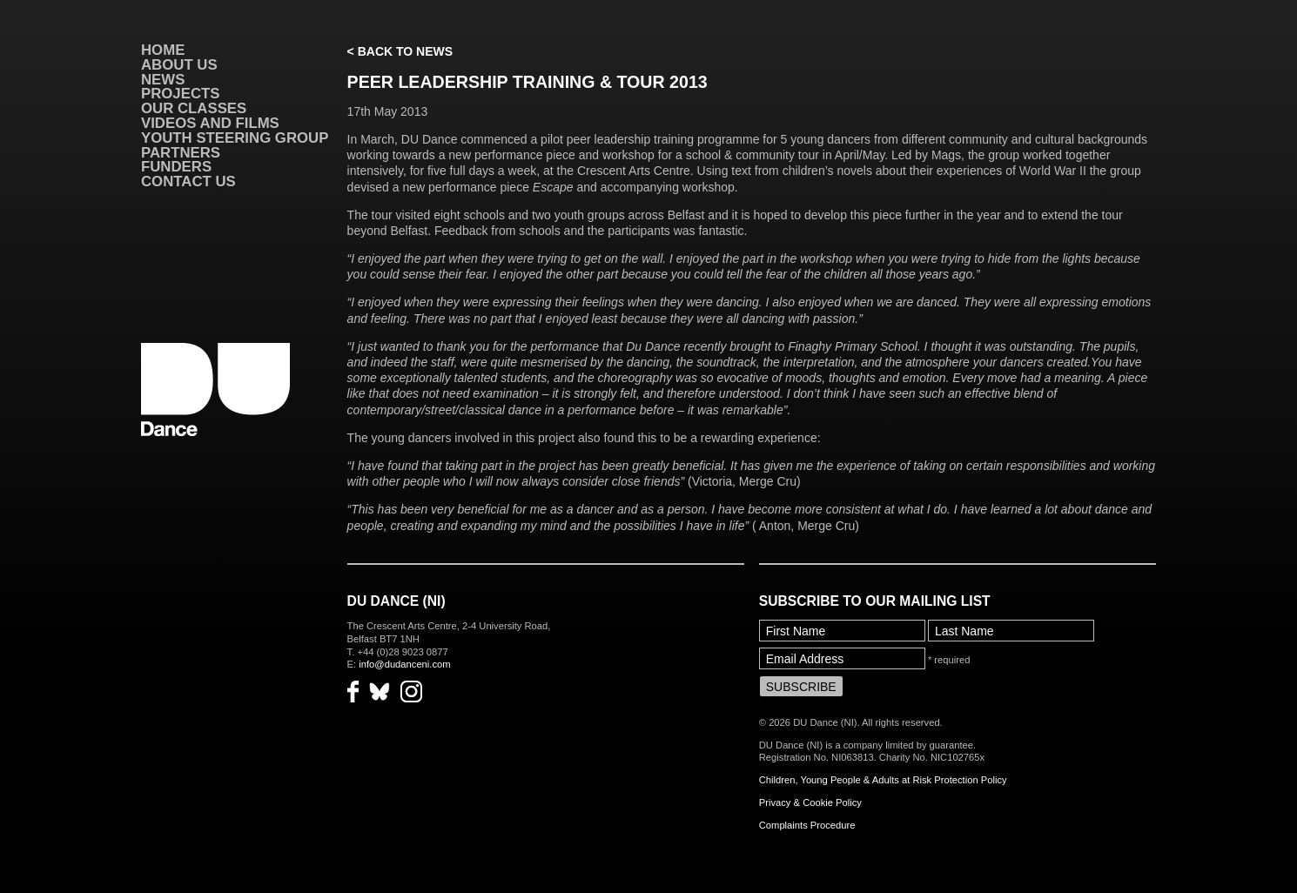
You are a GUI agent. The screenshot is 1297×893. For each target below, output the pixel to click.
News (163, 79)
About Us (179, 65)
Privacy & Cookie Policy (810, 802)
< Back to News (400, 51)
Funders (176, 166)
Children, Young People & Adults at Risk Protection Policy (883, 780)
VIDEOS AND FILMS (210, 123)
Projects (180, 93)
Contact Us (188, 181)
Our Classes (193, 108)
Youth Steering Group (234, 138)
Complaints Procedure (807, 825)
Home (163, 50)
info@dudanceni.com (404, 664)
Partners (180, 152)
